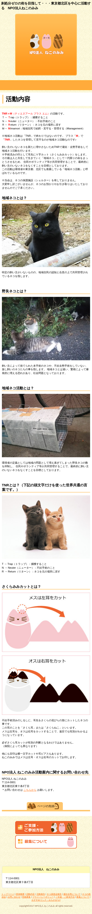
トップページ (7, 894)
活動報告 (41, 894)
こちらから (30, 789)
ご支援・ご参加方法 (65, 897)
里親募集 (26, 897)
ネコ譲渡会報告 (54, 894)
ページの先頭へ (47, 806)
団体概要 (20, 894)
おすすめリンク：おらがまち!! (46, 900)
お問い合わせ (14, 897)
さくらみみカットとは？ (21, 587)
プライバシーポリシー (43, 897)
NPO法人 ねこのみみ (46, 44)
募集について (82, 897)
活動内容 (30, 894)
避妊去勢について (71, 894)
